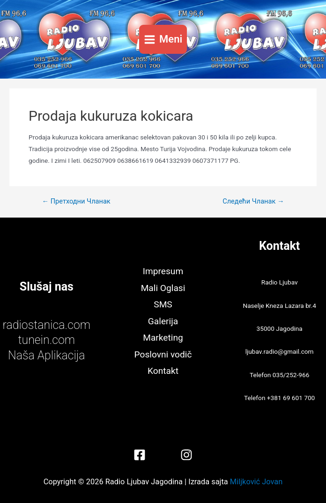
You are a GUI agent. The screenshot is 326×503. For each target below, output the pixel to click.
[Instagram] (186, 454)
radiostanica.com (46, 325)
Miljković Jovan (256, 481)
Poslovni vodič (163, 354)
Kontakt (163, 370)
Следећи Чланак (253, 201)
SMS (163, 304)
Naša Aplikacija (46, 355)
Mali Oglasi (163, 288)
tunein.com (46, 340)
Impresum (163, 271)
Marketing (163, 337)
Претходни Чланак (76, 201)
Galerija (163, 321)
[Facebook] (139, 454)
